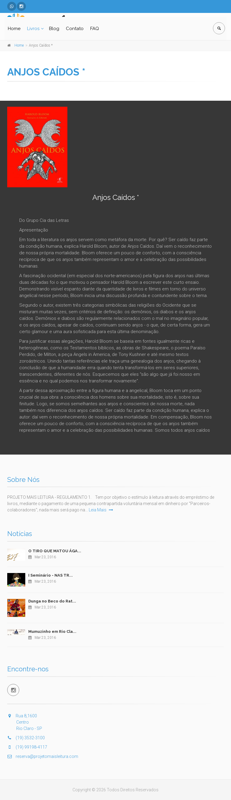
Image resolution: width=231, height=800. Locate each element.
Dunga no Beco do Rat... (52, 601)
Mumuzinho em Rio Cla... (52, 631)
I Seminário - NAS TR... (50, 575)
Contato (75, 28)
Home (14, 28)
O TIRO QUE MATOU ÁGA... (54, 551)
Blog (54, 28)
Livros (33, 28)
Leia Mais (101, 509)
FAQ (94, 28)
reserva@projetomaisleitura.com (42, 756)
